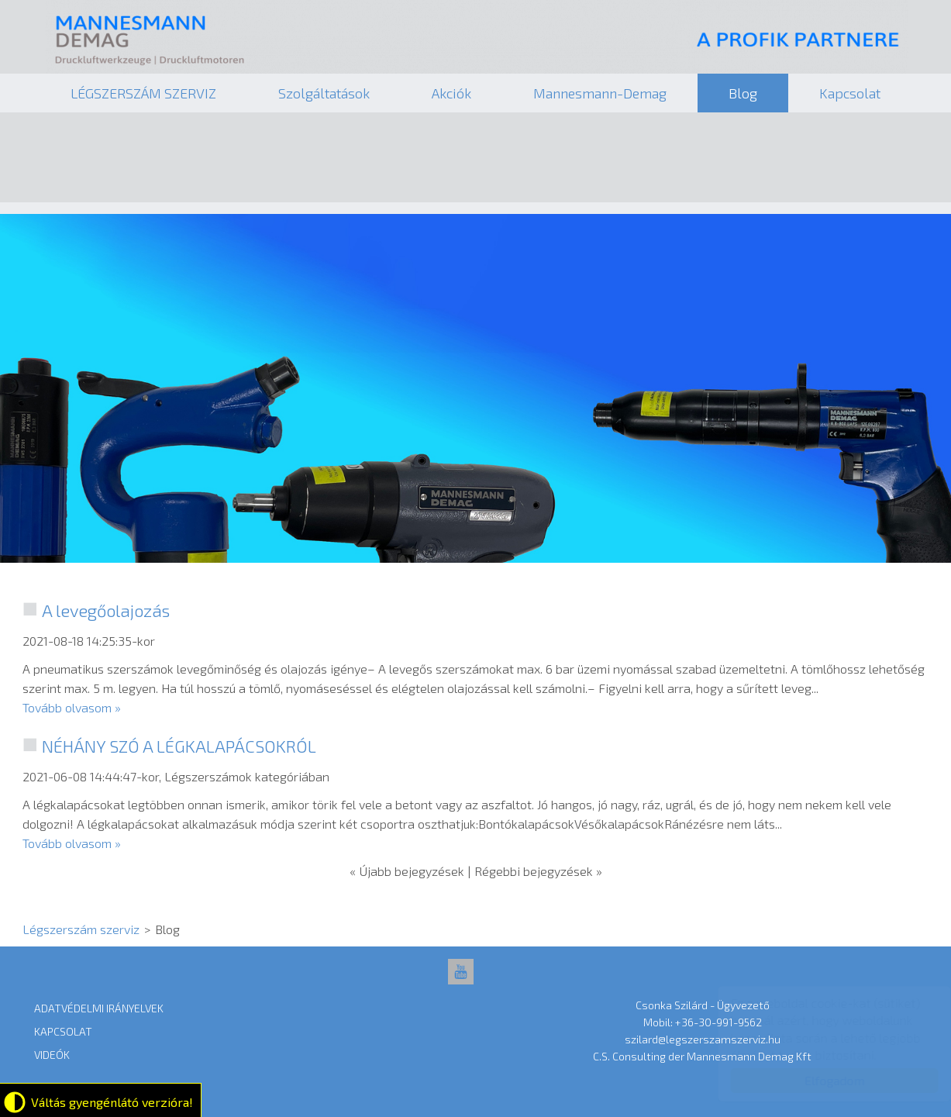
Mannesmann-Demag (600, 93)
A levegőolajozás (106, 610)
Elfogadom (819, 1080)
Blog (743, 93)
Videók (52, 1054)
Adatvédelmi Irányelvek (99, 1008)
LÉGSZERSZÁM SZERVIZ (143, 93)
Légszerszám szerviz (477, 39)
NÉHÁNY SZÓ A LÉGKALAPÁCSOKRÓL (179, 746)
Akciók (451, 93)
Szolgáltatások (324, 93)
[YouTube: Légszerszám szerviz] (461, 971)
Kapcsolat (849, 93)
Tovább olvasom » (71, 707)
